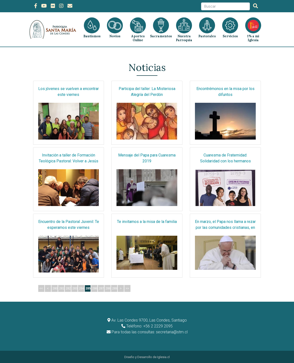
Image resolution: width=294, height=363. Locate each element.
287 (101, 288)
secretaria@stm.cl (172, 331)
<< (41, 288)
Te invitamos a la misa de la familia (147, 221)
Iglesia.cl (163, 356)
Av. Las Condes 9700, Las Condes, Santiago (149, 319)
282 (68, 288)
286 (94, 288)
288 (108, 288)
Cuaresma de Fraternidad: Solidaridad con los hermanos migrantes (225, 160)
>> (127, 288)
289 (114, 288)
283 (75, 288)
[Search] (225, 6)
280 (55, 288)
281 (61, 288)
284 (81, 288)
